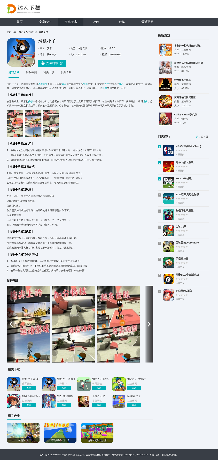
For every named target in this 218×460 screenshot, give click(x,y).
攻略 (96, 22)
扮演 (30, 101)
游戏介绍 (14, 72)
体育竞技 (43, 32)
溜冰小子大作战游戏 (136, 379)
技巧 (121, 84)
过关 (145, 101)
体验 (64, 84)
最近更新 (147, 22)
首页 (20, 22)
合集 (122, 22)
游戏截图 (31, 72)
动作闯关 (42, 84)
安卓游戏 (71, 22)
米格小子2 (98, 396)
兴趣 (104, 88)
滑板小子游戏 (30, 379)
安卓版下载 (52, 63)
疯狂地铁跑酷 (65, 396)
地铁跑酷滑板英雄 (31, 396)
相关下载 (48, 72)
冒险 (85, 84)
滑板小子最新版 (66, 379)
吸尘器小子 (134, 396)
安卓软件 (45, 22)
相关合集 (66, 72)
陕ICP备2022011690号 (50, 455)
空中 (107, 84)
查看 (29, 388)
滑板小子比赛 (100, 379)
